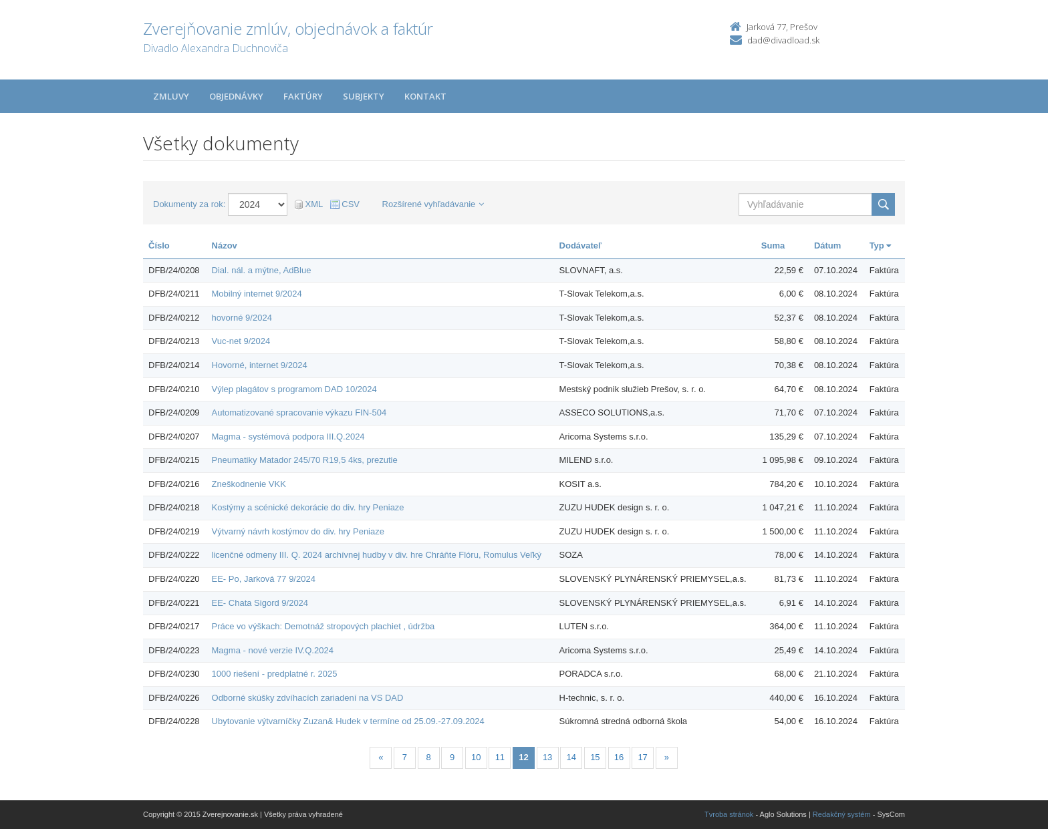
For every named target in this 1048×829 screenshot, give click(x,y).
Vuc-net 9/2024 (241, 341)
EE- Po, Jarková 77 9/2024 (263, 579)
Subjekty (363, 96)
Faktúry (303, 96)
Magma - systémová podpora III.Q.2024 (288, 437)
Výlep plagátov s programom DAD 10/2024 (294, 389)
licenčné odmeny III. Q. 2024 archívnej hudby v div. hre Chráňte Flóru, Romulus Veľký (376, 555)
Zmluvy (171, 96)
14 (571, 757)
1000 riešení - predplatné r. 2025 (275, 674)
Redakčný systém (842, 814)
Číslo (159, 245)
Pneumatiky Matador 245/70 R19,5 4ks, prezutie (305, 460)
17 (642, 757)
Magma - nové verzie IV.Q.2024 (273, 650)
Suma (773, 245)
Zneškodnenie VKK (249, 484)
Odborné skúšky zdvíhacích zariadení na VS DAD (308, 698)
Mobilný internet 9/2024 (257, 294)
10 (476, 757)
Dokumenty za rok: (189, 204)
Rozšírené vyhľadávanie (433, 204)
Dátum (827, 245)
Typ (881, 245)
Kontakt (425, 96)
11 (500, 757)
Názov (224, 245)
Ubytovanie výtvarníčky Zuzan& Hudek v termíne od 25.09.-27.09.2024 (348, 721)
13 (547, 757)
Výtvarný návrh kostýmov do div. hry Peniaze (298, 531)
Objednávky (236, 96)
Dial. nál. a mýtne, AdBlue (261, 270)
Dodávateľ (580, 245)
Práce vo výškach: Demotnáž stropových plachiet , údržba (323, 626)
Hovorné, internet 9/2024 (259, 365)
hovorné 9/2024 (242, 318)
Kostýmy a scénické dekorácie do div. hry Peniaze (308, 507)
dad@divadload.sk (783, 40)
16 (619, 757)
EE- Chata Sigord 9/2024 (260, 603)
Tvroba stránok (728, 814)
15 (595, 757)
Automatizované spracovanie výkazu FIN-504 (299, 412)
